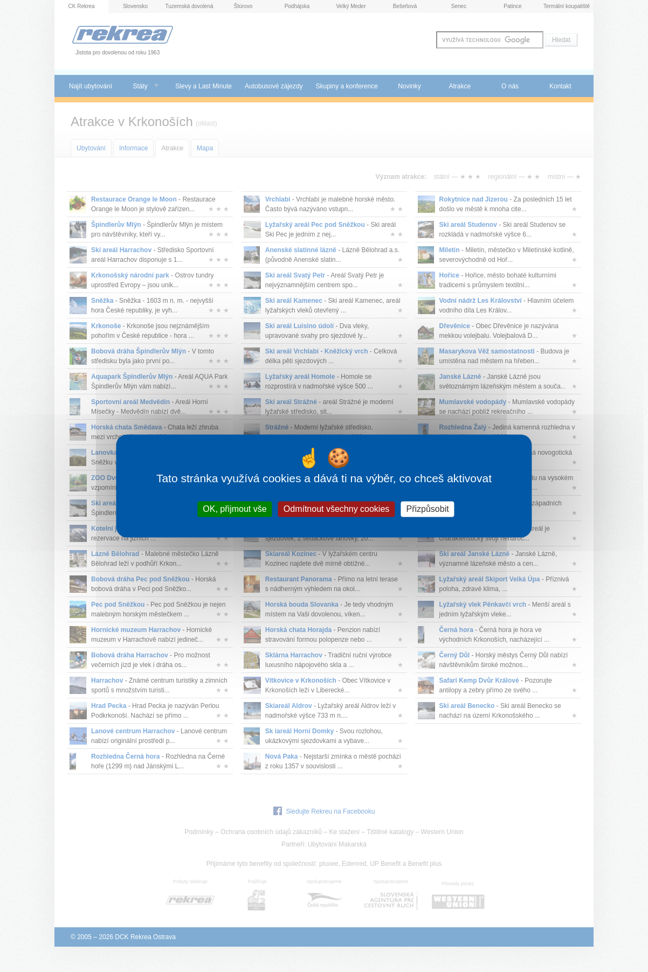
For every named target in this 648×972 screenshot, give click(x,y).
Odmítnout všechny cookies (337, 508)
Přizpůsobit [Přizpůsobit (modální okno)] (427, 508)
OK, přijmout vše (234, 508)
